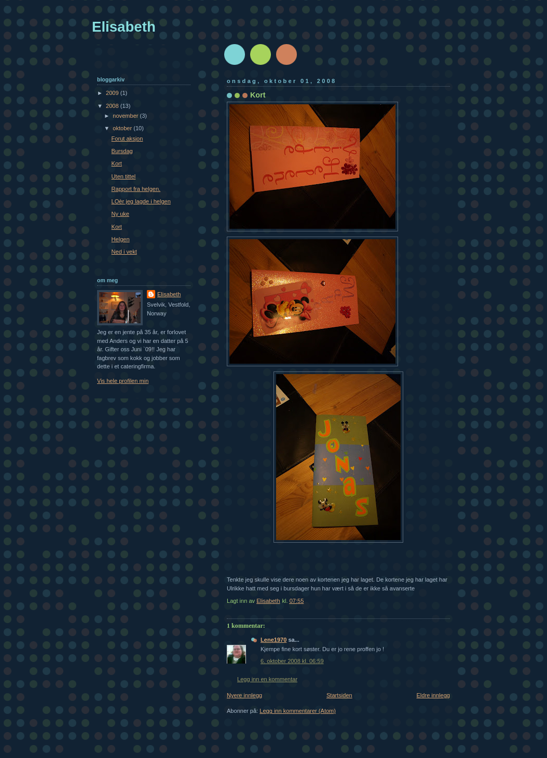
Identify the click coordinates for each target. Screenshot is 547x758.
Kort (117, 163)
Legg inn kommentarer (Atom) (297, 711)
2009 (113, 93)
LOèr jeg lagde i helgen (141, 201)
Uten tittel (124, 176)
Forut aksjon (127, 138)
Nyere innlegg (244, 695)
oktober (123, 128)
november (126, 116)
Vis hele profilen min (122, 381)
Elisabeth (124, 27)
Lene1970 (273, 640)
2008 (113, 106)
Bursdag (122, 151)
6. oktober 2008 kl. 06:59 (292, 661)
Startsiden (339, 695)
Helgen (121, 239)
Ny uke (120, 214)
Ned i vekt (124, 252)
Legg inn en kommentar (267, 679)
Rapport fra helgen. (136, 189)
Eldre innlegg (433, 695)
